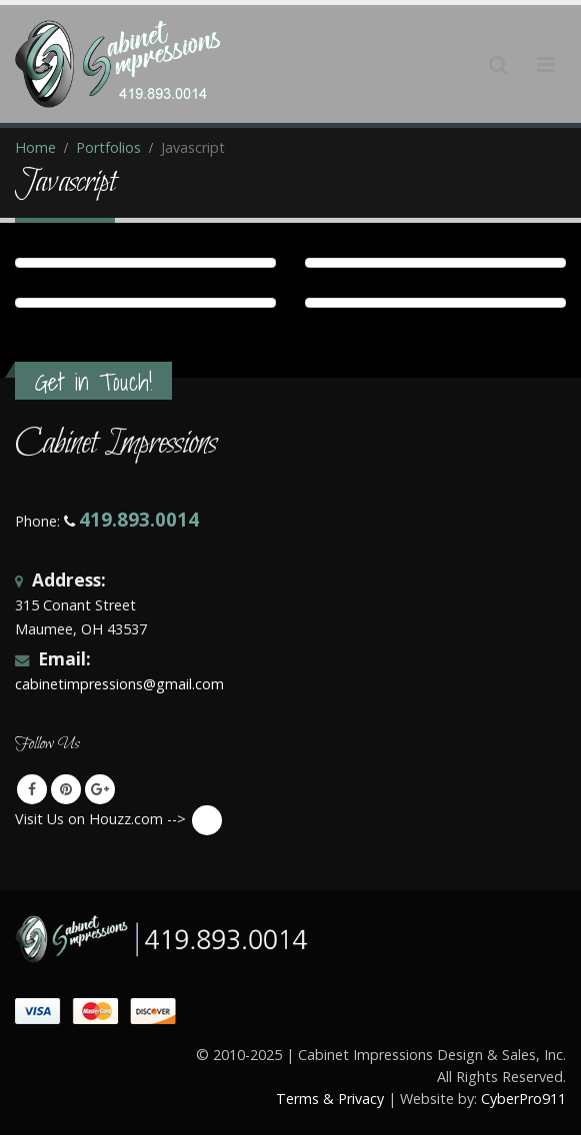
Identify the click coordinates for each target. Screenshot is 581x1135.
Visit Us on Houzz (207, 820)
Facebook (32, 789)
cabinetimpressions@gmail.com (119, 683)
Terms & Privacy (330, 1098)
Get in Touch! (93, 382)
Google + (100, 789)
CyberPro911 (523, 1098)
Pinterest (66, 789)
